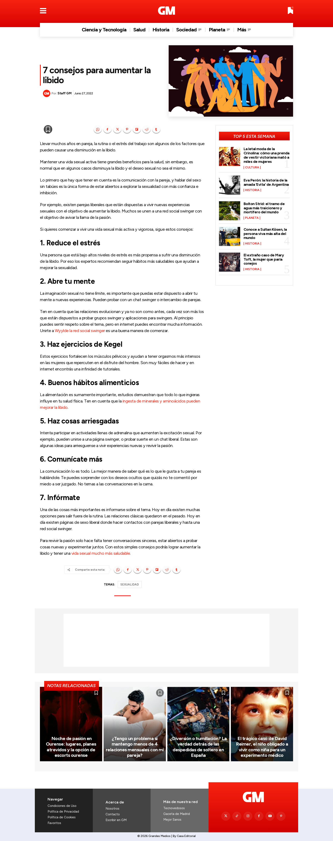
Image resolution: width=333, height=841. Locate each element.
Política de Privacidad (63, 811)
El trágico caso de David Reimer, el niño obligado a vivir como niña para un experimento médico (262, 747)
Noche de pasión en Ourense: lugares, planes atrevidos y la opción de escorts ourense (71, 747)
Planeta (252, 218)
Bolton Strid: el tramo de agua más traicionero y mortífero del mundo (264, 208)
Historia (252, 190)
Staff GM (64, 93)
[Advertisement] (166, 640)
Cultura (252, 167)
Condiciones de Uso (62, 806)
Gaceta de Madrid (176, 814)
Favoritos (54, 823)
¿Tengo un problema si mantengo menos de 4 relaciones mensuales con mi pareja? (135, 747)
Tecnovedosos (174, 808)
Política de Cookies (62, 817)
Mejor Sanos (172, 819)
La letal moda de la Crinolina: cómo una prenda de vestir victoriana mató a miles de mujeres (266, 155)
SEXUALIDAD (129, 584)
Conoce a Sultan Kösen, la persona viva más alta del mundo (265, 233)
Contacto (113, 814)
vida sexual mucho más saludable (100, 553)
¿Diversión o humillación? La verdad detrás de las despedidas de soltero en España (198, 747)
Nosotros (112, 808)
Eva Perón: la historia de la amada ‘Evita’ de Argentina (266, 182)
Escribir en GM (116, 820)
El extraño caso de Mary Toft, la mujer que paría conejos (264, 259)
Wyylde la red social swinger (80, 330)
